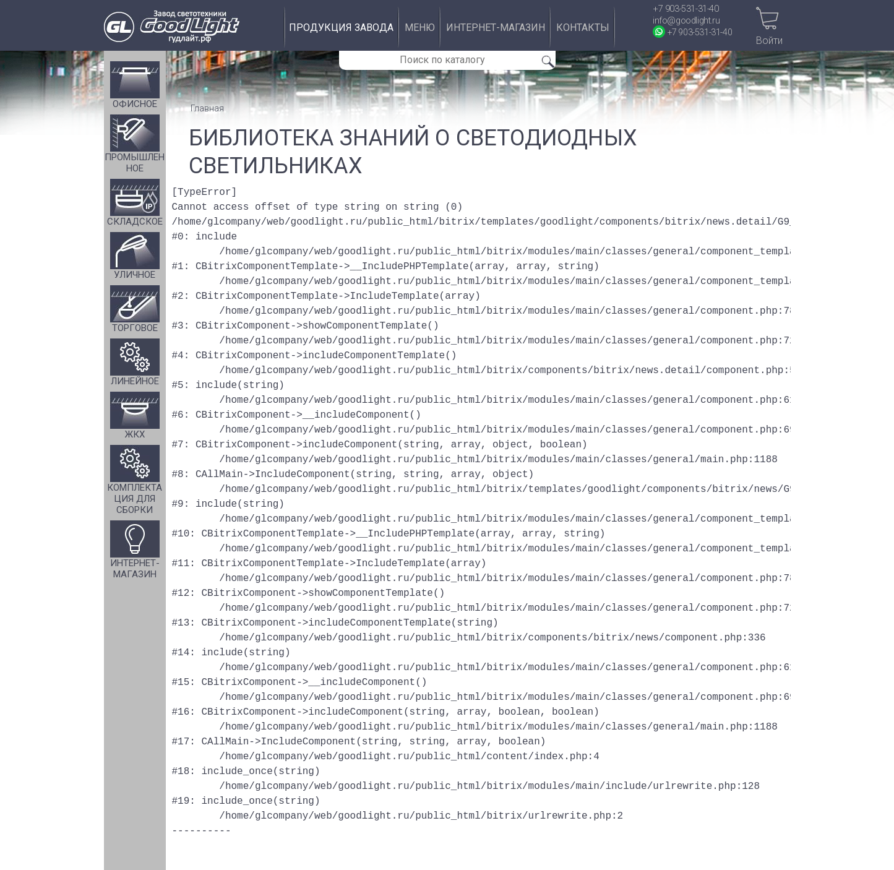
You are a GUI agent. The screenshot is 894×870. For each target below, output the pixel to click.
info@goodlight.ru (686, 20)
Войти (769, 40)
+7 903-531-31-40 (686, 9)
